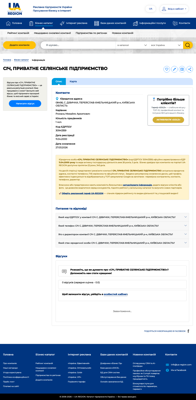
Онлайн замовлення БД (111, 382)
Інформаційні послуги (152, 23)
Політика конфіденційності (16, 377)
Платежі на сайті (11, 386)
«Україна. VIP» (74, 377)
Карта (73, 81)
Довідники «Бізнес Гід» (111, 363)
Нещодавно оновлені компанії (52, 33)
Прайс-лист (8, 382)
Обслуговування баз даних (113, 377)
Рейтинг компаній (18, 33)
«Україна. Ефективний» (79, 363)
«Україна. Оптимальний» (79, 368)
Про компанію (10, 363)
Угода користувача (12, 372)
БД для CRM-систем (110, 372)
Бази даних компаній (113, 23)
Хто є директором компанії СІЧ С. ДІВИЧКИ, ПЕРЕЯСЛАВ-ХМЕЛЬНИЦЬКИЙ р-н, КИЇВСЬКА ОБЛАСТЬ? (115, 234)
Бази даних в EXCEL (109, 368)
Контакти (184, 23)
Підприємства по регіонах (91, 33)
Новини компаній (122, 33)
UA (150, 8)
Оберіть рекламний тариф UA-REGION (82, 193)
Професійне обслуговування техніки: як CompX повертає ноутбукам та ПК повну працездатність (146, 375)
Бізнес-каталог (44, 23)
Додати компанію (19, 45)
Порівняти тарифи (76, 382)
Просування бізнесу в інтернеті (63, 8)
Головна (17, 23)
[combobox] (166, 45)
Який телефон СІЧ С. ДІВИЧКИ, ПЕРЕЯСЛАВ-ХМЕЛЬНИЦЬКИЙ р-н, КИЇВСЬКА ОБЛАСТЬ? (108, 225)
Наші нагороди (10, 368)
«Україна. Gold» (75, 372)
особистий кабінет (115, 294)
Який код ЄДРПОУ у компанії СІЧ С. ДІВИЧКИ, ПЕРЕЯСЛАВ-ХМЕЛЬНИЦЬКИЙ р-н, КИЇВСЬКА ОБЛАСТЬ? (116, 217)
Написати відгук (25, 103)
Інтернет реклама (76, 23)
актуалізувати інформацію (137, 185)
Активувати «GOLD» (168, 119)
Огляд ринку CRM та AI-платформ (144, 364)
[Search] (78, 45)
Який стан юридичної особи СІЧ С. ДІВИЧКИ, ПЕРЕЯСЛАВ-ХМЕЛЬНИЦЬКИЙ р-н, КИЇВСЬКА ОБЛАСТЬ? (116, 243)
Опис (59, 81)
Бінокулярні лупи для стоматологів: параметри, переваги (145, 386)
